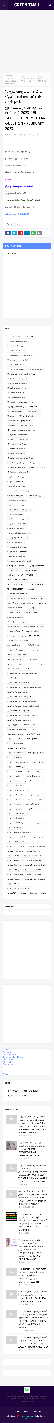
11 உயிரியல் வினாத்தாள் (17, 388)
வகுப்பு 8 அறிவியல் (15, 860)
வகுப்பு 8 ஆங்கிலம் (35, 860)
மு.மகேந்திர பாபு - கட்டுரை (18, 692)
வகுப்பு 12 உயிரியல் (36, 799)
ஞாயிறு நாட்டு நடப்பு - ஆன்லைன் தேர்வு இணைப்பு (23, 631)
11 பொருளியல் (33, 411)
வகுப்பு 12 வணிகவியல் (16, 814)
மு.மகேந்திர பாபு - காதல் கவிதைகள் (21, 701)
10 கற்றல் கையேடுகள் (16, 351)
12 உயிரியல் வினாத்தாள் (17, 444)
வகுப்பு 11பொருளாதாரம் (17, 790)
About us (7, 1062)
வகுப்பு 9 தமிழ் (13, 884)
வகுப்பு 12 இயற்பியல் (15, 799)
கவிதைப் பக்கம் (30, 612)
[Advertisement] (27, 42)
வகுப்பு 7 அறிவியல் (37, 846)
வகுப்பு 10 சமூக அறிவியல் (18, 762)
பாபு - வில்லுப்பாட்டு (15, 659)
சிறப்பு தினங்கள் (13, 626)
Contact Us (36, 1411)
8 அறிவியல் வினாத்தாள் (17, 519)
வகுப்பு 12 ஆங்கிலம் (37, 795)
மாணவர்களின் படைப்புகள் (18, 669)
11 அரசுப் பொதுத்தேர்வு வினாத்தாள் (21, 374)
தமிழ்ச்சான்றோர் (14, 645)
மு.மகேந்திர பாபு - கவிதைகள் (19, 697)
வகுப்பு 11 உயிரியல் (15, 739)
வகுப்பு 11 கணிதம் (14, 776)
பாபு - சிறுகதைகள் (33, 650)
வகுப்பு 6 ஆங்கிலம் (37, 823)
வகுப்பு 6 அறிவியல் (15, 743)
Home (7, 76)
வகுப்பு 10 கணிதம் (14, 757)
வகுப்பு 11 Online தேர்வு (16, 767)
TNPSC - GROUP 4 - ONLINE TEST (19, 580)
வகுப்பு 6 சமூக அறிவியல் (17, 837)
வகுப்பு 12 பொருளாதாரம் (34, 809)
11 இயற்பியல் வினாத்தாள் (17, 383)
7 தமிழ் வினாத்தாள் (15, 514)
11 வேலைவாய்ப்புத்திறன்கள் (18, 421)
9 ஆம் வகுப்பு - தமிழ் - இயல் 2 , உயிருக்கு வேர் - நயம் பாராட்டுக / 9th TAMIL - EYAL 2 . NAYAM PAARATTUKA (32, 1297)
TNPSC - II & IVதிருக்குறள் (17, 584)
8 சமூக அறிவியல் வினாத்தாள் (19, 533)
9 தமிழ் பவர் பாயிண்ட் (16, 566)
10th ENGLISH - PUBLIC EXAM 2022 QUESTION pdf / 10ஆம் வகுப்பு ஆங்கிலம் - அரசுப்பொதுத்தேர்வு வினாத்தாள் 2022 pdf (32, 1275)
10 (8, 337)
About (25, 1411)
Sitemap (7, 1052)
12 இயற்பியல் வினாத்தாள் (17, 439)
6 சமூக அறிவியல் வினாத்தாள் (19, 491)
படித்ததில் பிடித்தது (15, 650)
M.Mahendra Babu (14, 135)
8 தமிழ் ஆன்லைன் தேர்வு (17, 538)
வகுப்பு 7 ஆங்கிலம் (15, 851)
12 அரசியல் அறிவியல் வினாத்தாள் (21, 430)
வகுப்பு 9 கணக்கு (14, 879)
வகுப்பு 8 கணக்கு (14, 865)
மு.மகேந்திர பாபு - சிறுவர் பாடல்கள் (21, 715)
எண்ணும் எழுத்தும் (37, 598)
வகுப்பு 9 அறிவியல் (15, 874)
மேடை (33, 729)
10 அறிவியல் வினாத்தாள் (23, 337)
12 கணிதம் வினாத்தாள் (16, 453)
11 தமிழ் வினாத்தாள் (15, 411)
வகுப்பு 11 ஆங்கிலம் (15, 771)
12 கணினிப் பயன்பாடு (16, 467)
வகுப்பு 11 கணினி (33, 776)
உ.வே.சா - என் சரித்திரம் (17, 594)
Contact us (8, 1064)
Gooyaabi (27, 1418)
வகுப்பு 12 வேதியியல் (16, 795)
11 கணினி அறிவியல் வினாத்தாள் (20, 402)
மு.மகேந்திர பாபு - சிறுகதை (18, 711)
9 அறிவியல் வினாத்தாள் (17, 547)
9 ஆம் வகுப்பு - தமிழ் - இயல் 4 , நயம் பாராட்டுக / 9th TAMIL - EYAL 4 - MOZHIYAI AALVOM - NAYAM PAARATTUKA (33, 1342)
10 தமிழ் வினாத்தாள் (15, 369)
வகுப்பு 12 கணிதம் (14, 804)
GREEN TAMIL (27, 5)
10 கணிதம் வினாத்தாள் (16, 346)
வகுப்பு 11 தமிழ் (13, 781)
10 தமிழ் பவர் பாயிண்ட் (16, 365)
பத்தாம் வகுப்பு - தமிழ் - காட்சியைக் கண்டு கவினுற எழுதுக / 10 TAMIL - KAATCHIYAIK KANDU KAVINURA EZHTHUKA (31, 1149)
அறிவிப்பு (31, 589)
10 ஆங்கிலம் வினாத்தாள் (17, 341)
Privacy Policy (9, 1054)
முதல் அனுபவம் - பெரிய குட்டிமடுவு (22, 725)
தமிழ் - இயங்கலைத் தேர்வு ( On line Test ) (23, 636)
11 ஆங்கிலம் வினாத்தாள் (17, 379)
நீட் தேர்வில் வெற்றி (32, 645)
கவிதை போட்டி (13, 612)
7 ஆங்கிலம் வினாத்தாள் (16, 505)
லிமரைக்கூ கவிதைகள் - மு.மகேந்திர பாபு (23, 734)
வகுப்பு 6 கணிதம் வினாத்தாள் (19, 832)
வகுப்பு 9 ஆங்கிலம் (35, 874)
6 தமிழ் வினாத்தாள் (15, 496)
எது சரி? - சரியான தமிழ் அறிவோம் (21, 603)
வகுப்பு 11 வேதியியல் (15, 785)
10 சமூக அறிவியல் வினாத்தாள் (19, 355)
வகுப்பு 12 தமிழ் (33, 739)
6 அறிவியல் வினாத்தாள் (17, 477)
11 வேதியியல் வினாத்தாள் (29, 416)
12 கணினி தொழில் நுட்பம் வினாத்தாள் (22, 463)
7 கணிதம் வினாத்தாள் (35, 496)
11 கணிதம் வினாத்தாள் (16, 397)
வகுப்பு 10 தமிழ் (38, 762)
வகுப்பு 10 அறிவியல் (15, 753)
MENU (5, 1074)
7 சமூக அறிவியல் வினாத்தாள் (19, 510)
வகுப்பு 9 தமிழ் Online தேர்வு (18, 888)
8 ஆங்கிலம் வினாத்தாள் (17, 524)
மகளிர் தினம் (40, 664)
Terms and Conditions (13, 1057)
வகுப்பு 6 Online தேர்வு (16, 823)
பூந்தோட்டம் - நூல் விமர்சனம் (19, 664)
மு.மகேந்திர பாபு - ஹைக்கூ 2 (19, 720)
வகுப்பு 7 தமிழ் (13, 856)
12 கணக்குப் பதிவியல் (16, 449)
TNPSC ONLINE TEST (15, 589)
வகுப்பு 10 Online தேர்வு (16, 748)
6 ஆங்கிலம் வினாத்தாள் (17, 482)
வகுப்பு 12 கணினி (33, 804)
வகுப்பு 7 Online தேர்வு (16, 846)
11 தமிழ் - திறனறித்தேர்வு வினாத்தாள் (22, 407)
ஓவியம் (42, 603)
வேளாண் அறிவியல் (38, 893)
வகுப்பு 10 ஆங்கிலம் (36, 753)
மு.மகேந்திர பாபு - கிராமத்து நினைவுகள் (23, 706)
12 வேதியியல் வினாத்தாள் (17, 472)
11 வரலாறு (11, 416)
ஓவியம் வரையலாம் (15, 608)
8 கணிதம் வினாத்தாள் (16, 528)
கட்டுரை (30, 608)
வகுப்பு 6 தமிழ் (37, 837)
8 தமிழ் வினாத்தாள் (15, 542)
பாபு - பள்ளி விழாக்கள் (16, 655)
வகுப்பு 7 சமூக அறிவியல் (17, 842)
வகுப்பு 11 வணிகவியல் (33, 781)
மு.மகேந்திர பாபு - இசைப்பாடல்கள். (21, 683)
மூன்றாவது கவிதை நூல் (16, 729)
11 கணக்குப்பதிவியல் (15, 393)
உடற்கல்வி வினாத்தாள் (16, 598)
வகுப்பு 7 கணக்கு (33, 851)
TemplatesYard (28, 1416)
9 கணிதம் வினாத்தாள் (16, 556)
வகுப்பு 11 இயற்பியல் (36, 771)
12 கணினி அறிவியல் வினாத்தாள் (20, 458)
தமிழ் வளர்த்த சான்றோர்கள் (18, 640)
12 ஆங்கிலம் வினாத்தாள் (17, 435)
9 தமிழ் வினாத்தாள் (19, 76)
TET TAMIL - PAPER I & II (26, 575)
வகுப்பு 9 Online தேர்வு (32, 870)
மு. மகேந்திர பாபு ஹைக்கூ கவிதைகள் (22, 673)
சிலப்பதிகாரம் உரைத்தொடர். (18, 622)
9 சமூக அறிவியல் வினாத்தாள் (19, 561)
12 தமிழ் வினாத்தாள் (37, 467)
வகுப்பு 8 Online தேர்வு (32, 856)
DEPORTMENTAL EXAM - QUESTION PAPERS (23, 570)
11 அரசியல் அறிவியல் (36, 369)
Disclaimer (8, 1059)
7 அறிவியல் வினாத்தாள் (17, 500)
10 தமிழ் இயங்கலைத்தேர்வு (18, 360)
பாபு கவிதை (33, 659)
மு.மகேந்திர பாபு (14, 678)
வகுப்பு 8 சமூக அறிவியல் (35, 865)
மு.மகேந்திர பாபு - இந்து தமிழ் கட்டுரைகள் (24, 687)
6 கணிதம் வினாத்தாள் (16, 486)
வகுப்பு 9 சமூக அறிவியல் (35, 879)
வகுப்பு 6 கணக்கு (14, 828)
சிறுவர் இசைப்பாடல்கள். (34, 626)
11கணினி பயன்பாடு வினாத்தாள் (20, 425)
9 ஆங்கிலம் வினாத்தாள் (17, 552)
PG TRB (10, 575)
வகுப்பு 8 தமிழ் (13, 870)
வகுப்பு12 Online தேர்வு (16, 893)
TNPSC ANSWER (37, 584)
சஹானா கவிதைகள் (15, 617)
